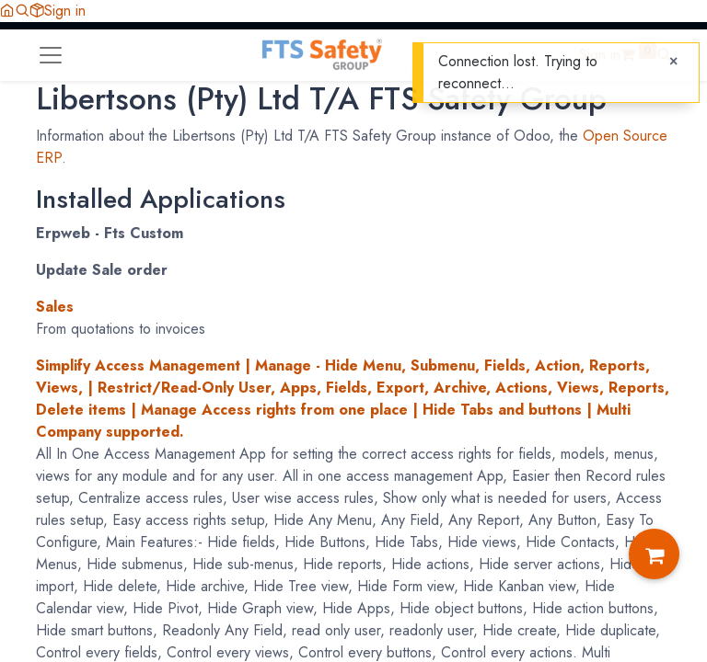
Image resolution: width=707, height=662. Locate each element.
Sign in (65, 10)
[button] (22, 10)
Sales (55, 306)
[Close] (673, 61)
